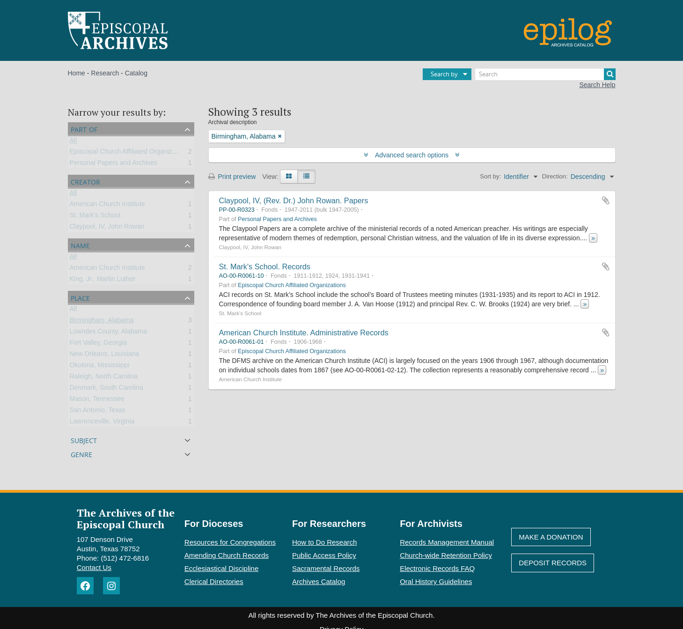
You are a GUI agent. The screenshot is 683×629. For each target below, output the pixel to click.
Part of (84, 128)
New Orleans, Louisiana (105, 355)
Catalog (136, 73)
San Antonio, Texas (98, 411)
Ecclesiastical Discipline (221, 568)
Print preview (232, 176)
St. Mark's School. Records (264, 266)
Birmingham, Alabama (102, 322)
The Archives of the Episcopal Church (126, 518)
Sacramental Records (326, 568)
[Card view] (289, 177)
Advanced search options (411, 155)
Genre (81, 453)
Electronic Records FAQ (437, 568)
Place (80, 297)
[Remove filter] (280, 136)
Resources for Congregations (230, 542)
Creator (85, 181)
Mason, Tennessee (97, 400)
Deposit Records (553, 563)
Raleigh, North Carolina (104, 378)
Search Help (597, 85)
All (73, 142)
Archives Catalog (318, 581)
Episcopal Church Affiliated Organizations (130, 153)
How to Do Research (324, 542)
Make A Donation (551, 537)
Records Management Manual (447, 542)
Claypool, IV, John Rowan (107, 228)
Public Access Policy (324, 555)
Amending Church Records (226, 555)
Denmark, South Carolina (106, 389)
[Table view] (306, 177)
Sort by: (490, 176)
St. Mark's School (95, 217)
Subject (84, 439)
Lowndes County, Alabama (108, 333)
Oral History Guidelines (436, 581)
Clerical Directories (213, 581)
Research (105, 73)
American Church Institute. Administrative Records (304, 332)
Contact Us (94, 567)
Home (76, 73)
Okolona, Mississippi (100, 366)
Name (80, 244)
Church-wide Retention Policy (446, 555)
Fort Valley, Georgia (98, 344)
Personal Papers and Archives (114, 164)
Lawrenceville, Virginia (102, 423)
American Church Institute (107, 205)
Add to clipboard (605, 200)
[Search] (545, 74)
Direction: (555, 176)
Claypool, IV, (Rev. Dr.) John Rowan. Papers (293, 200)
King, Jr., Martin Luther (103, 280)
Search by (444, 74)
